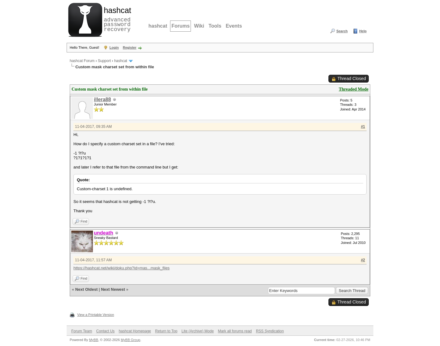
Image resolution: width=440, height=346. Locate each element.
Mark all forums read (235, 331)
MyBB (93, 340)
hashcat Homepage (135, 331)
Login (114, 47)
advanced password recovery (116, 19)
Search (342, 31)
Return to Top (166, 331)
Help (363, 31)
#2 (363, 260)
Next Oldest (86, 289)
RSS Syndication (270, 331)
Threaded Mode (353, 89)
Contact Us (105, 331)
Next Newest (113, 289)
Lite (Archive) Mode (198, 331)
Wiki (199, 26)
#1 (363, 126)
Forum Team (81, 331)
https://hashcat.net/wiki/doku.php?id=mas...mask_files (121, 268)
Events (234, 26)
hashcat (157, 26)
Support (104, 61)
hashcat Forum (82, 61)
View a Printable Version (95, 315)
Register (129, 47)
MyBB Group (130, 340)
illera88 (102, 99)
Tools (215, 26)
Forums (180, 26)
